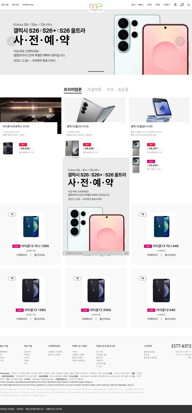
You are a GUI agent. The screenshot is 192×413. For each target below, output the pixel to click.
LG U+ (2, 357)
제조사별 (15, 5)
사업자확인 (32, 376)
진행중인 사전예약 (55, 352)
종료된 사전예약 (54, 355)
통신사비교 (39, 254)
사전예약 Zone (27, 5)
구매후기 (166, 5)
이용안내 (99, 360)
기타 (1, 360)
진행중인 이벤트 (78, 355)
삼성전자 (27, 352)
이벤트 (157, 5)
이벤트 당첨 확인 (78, 360)
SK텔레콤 (3, 352)
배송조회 (99, 357)
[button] (180, 41)
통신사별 (5, 5)
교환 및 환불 (100, 363)
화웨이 (26, 360)
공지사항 (99, 352)
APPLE (27, 355)
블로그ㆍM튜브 (137, 5)
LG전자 (27, 357)
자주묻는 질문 (101, 355)
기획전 (149, 5)
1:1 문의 (99, 366)
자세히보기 (22, 254)
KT (1, 355)
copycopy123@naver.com (43, 379)
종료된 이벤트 (77, 357)
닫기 (126, 253)
